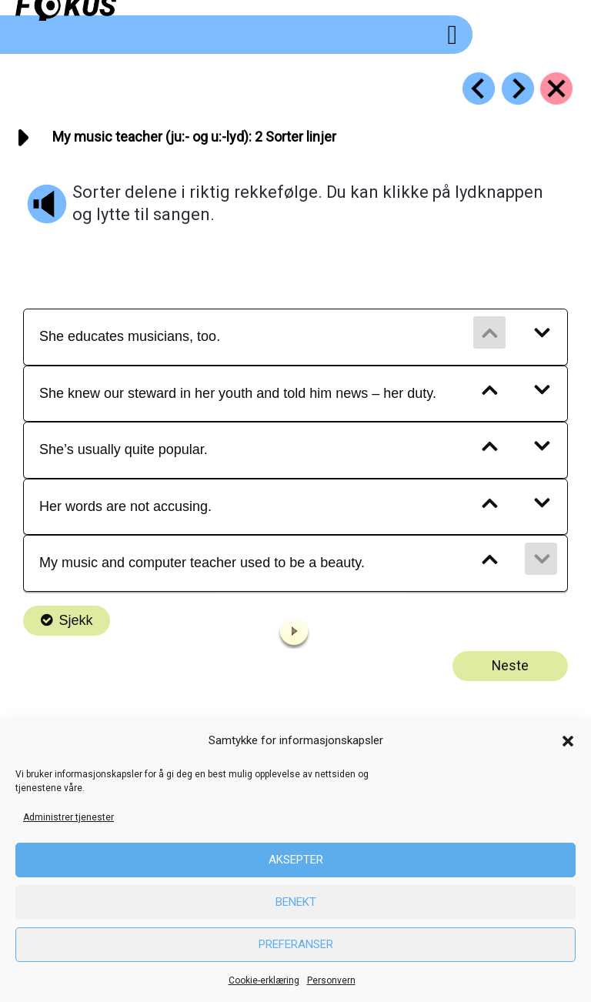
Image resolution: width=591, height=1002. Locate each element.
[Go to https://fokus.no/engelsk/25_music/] (556, 88)
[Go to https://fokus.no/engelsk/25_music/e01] (478, 88)
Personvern (331, 980)
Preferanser (296, 944)
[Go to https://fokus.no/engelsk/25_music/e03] (518, 88)
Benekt (295, 902)
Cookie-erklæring (264, 980)
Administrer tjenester (68, 817)
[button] (568, 741)
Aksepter (296, 860)
